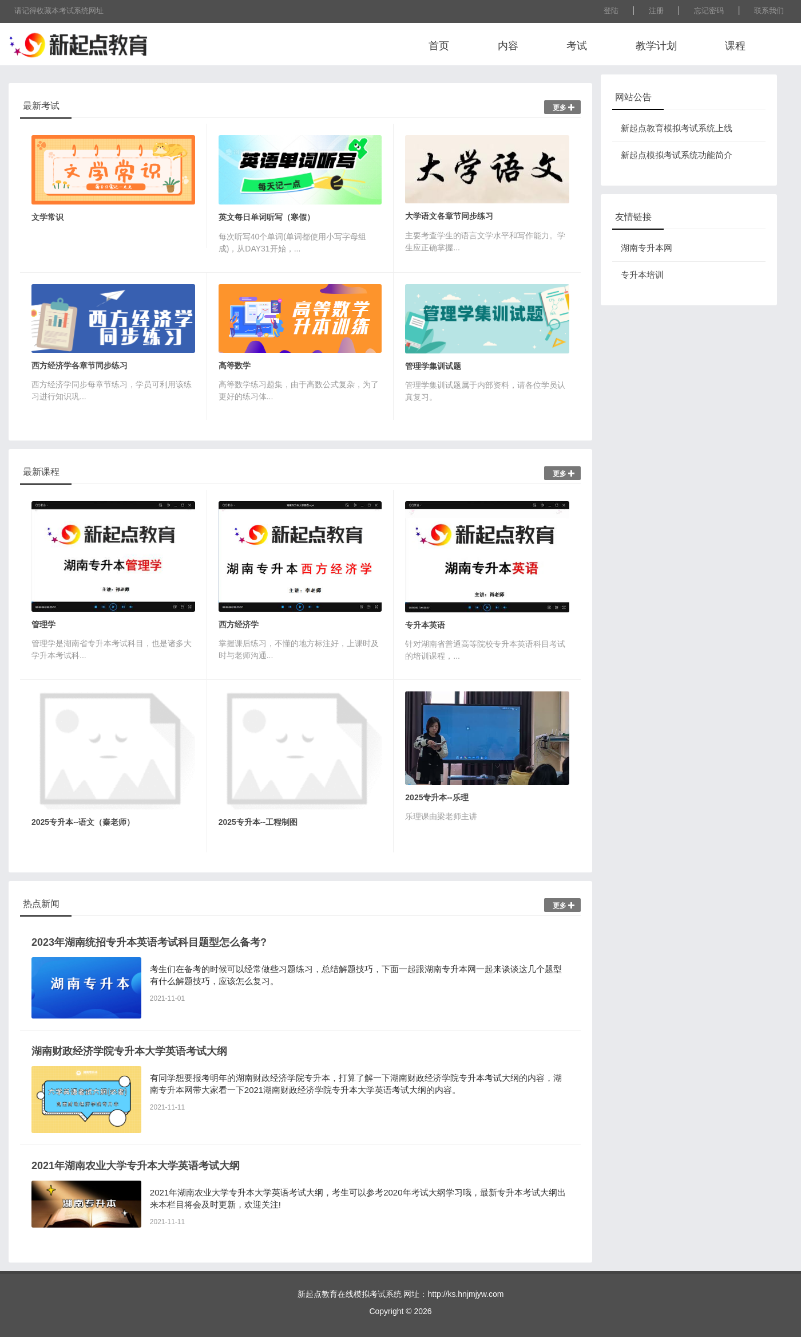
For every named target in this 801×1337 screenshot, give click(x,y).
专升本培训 (642, 275)
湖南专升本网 (646, 248)
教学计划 (656, 46)
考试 (576, 46)
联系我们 (769, 10)
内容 (508, 46)
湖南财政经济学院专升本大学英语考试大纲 (129, 1051)
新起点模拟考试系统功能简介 (676, 155)
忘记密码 (709, 10)
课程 (735, 46)
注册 (656, 10)
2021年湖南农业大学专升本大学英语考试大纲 (135, 1165)
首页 (439, 46)
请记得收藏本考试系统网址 (59, 10)
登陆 (611, 10)
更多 (564, 108)
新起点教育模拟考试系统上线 (676, 128)
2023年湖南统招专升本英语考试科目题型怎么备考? (149, 942)
